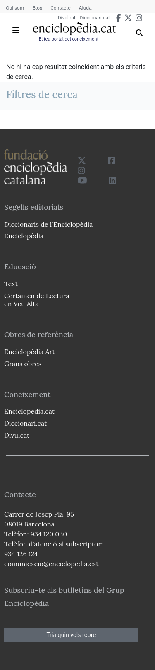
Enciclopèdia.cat (29, 411)
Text (11, 284)
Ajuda (85, 8)
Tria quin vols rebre (71, 635)
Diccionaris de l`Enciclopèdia (48, 224)
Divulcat (67, 18)
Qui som (15, 8)
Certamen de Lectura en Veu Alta (36, 300)
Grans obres (22, 363)
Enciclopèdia (23, 236)
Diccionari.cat (95, 18)
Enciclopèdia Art (29, 351)
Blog (37, 8)
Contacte (60, 8)
